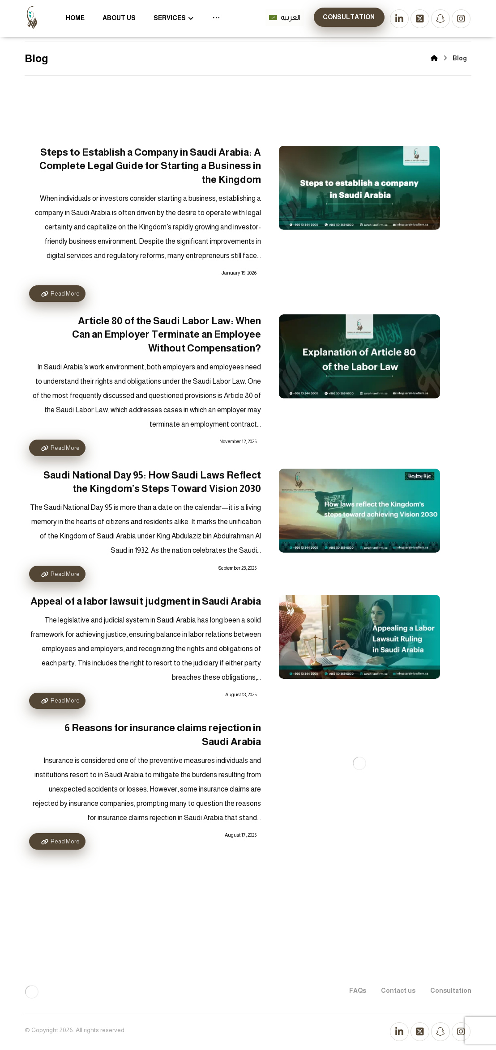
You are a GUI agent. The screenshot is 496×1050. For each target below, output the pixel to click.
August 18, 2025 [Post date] (241, 694)
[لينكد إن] (399, 18)
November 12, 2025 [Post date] (238, 441)
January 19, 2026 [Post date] (239, 272)
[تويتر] (419, 18)
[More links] (216, 18)
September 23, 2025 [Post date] (237, 568)
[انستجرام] (461, 18)
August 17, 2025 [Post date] (241, 835)
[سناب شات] (440, 18)
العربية (284, 17)
